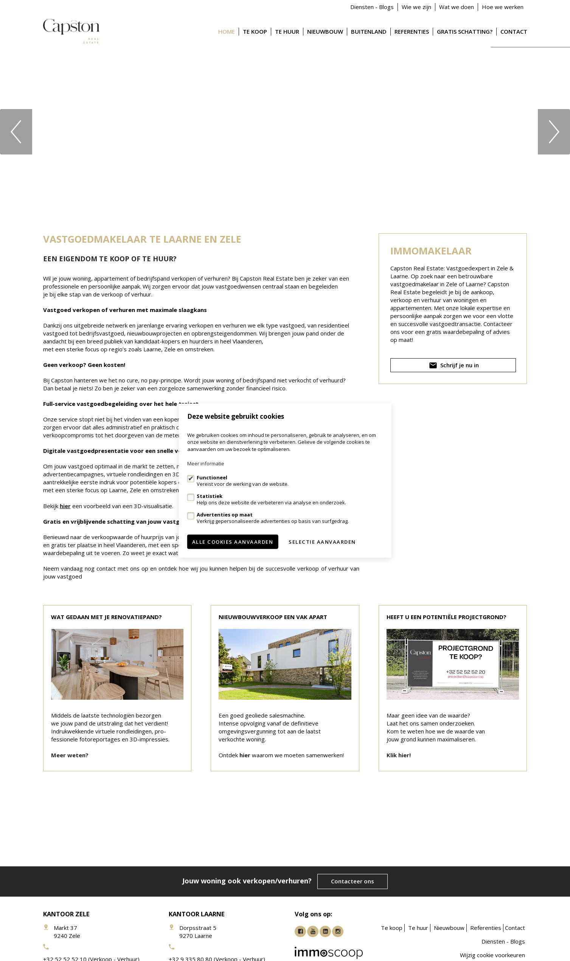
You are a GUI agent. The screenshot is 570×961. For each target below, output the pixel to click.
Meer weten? (70, 755)
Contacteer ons (352, 881)
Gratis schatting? (464, 31)
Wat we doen (456, 7)
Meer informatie (205, 463)
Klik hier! (399, 755)
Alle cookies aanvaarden (232, 541)
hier (65, 506)
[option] (285, 131)
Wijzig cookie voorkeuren (492, 955)
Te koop (255, 31)
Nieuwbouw (325, 31)
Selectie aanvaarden (322, 541)
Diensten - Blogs (372, 7)
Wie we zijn (416, 7)
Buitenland (369, 31)
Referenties (411, 31)
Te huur (287, 31)
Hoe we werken (502, 7)
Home (226, 31)
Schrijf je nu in (453, 366)
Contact (513, 31)
